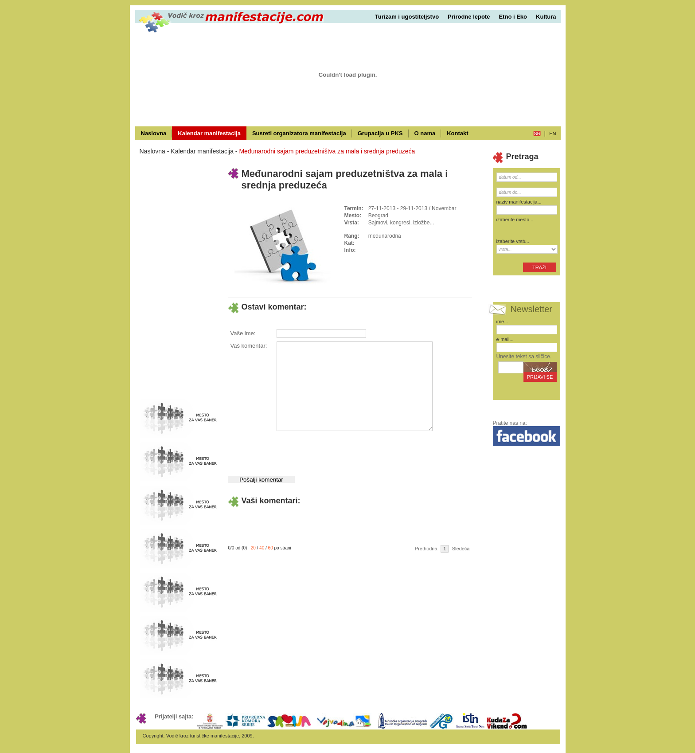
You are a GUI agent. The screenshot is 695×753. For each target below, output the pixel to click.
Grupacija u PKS (380, 133)
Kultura (546, 16)
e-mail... (505, 339)
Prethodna (426, 548)
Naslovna (154, 133)
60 (270, 547)
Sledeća (461, 548)
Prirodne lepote (469, 16)
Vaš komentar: (248, 345)
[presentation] (343, 450)
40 (261, 547)
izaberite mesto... (515, 219)
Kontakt (457, 133)
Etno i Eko (513, 16)
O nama (425, 133)
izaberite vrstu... (513, 241)
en (552, 133)
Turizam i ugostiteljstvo (407, 16)
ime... (502, 321)
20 (253, 547)
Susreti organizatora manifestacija (299, 133)
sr (537, 133)
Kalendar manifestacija (209, 133)
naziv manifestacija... (519, 201)
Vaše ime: (243, 333)
